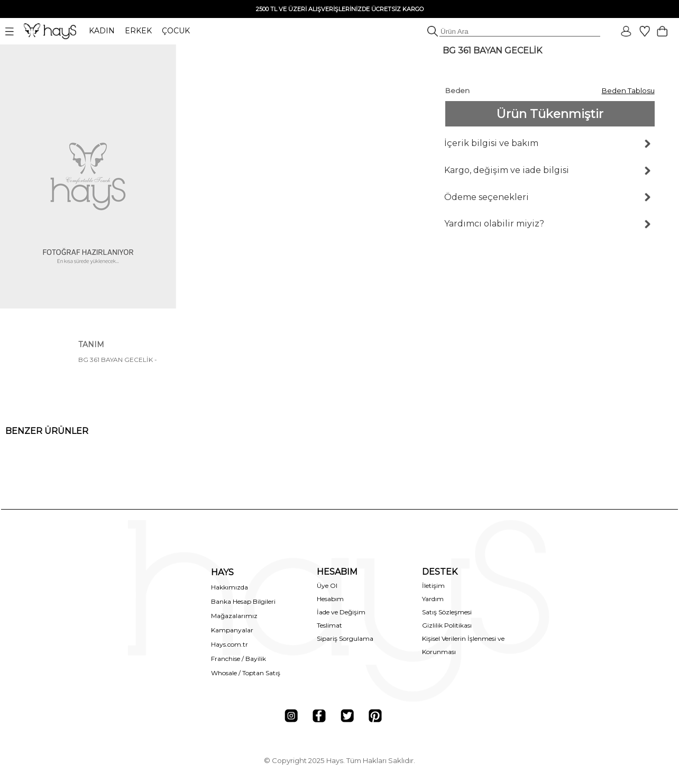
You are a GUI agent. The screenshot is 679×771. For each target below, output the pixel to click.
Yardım (433, 599)
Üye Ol (327, 585)
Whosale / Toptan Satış (245, 673)
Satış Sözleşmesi (447, 612)
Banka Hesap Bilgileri (243, 601)
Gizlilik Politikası (447, 625)
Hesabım (330, 599)
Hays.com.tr (229, 644)
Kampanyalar (232, 630)
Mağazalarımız (234, 616)
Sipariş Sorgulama (345, 638)
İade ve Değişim (341, 612)
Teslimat (329, 625)
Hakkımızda (229, 587)
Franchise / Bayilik (238, 659)
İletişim (433, 585)
